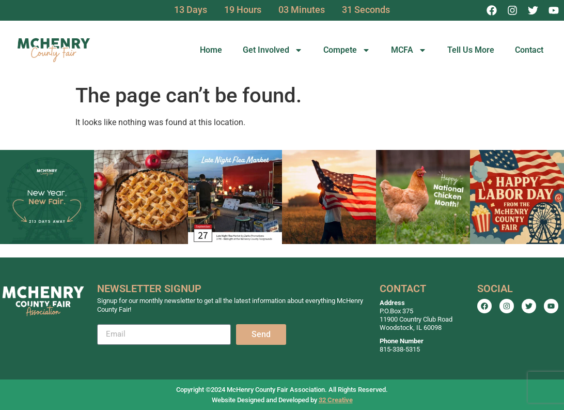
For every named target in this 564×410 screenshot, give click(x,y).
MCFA (409, 50)
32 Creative (336, 400)
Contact (529, 50)
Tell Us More (470, 50)
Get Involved (273, 50)
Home (211, 50)
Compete (346, 50)
